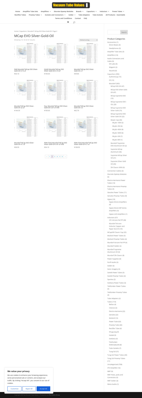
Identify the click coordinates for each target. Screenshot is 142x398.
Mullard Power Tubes (115, 236)
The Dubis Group (54, 395)
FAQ (85, 18)
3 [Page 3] (54, 156)
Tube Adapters (84, 15)
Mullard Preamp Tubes (115, 239)
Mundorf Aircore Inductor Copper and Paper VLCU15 (117, 226)
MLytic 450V (116, 129)
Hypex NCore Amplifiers (118, 202)
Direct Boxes (113, 45)
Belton (111, 304)
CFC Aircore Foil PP (116, 220)
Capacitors (91, 11)
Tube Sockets (98, 15)
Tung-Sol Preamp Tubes (116, 358)
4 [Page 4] (57, 156)
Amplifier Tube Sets (30, 11)
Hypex (109, 199)
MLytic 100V (116, 123)
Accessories (111, 42)
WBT (109, 371)
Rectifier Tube (114, 328)
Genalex (112, 315)
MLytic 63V (116, 136)
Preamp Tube (114, 325)
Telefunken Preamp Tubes (117, 292)
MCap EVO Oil (116, 86)
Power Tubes (117, 11)
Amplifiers (45, 11)
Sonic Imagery (112, 269)
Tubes (109, 302)
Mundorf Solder (113, 246)
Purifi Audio (111, 262)
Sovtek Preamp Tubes (115, 276)
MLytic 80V (116, 140)
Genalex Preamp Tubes (116, 196)
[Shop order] (88, 40)
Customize (14, 389)
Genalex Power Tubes (115, 192)
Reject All (29, 389)
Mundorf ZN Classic (114, 255)
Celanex (112, 308)
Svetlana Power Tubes (115, 283)
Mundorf (31, 31)
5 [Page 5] (59, 156)
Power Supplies (113, 259)
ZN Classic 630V (116, 167)
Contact (78, 18)
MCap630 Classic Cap (115, 232)
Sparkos (110, 279)
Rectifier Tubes (20, 15)
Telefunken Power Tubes (116, 286)
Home (17, 11)
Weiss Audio (111, 384)
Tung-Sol (112, 351)
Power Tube (113, 321)
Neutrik (112, 71)
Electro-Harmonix (115, 311)
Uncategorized (112, 364)
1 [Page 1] (49, 156)
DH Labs (112, 64)
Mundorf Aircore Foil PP (116, 242)
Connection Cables (114, 171)
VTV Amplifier (112, 368)
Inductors (103, 11)
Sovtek (111, 335)
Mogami (112, 67)
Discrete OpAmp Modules (116, 174)
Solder (71, 15)
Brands (78, 11)
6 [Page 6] (62, 156)
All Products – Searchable (115, 15)
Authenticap (113, 77)
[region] (28, 381)
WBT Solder (111, 381)
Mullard (112, 318)
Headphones (113, 48)
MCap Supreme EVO (118, 96)
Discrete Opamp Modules (63, 11)
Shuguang (113, 332)
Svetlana (112, 339)
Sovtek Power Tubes (114, 272)
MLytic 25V (116, 126)
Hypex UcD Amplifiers (117, 214)
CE (110, 80)
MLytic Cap (115, 120)
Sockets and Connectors (54, 15)
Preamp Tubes (34, 15)
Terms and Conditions (63, 18)
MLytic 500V (116, 133)
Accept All (43, 389)
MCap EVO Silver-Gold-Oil (43, 31)
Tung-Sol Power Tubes (115, 355)
